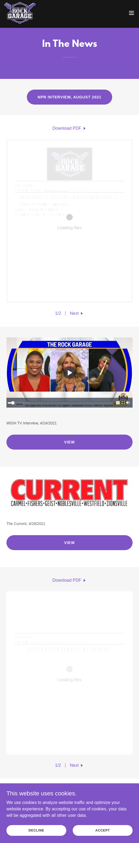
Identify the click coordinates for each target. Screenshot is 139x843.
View (69, 442)
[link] (19, 13)
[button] (131, 12)
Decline (36, 830)
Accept (102, 830)
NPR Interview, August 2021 (69, 97)
